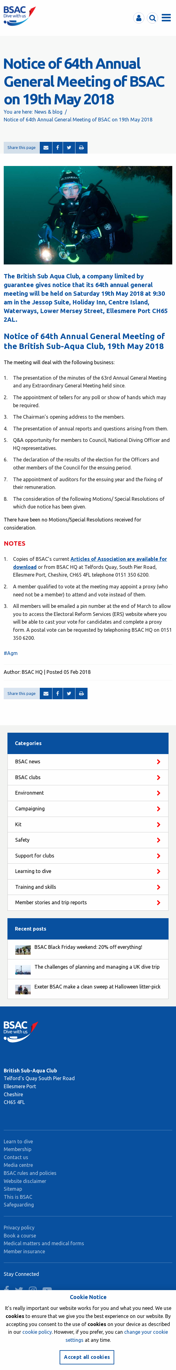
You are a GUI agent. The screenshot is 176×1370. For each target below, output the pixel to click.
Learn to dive (18, 1141)
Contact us (16, 1157)
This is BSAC (18, 1197)
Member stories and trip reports (51, 902)
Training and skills (35, 887)
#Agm (11, 653)
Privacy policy (19, 1227)
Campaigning (30, 808)
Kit (18, 824)
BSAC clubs (28, 777)
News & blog (48, 112)
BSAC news (27, 761)
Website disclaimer (25, 1181)
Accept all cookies (87, 1357)
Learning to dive (33, 871)
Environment (29, 793)
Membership (17, 1149)
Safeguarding (19, 1204)
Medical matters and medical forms (44, 1243)
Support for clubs (34, 855)
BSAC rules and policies (30, 1173)
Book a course (20, 1235)
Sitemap (13, 1189)
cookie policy (37, 1332)
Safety (22, 840)
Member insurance (24, 1251)
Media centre (18, 1165)
